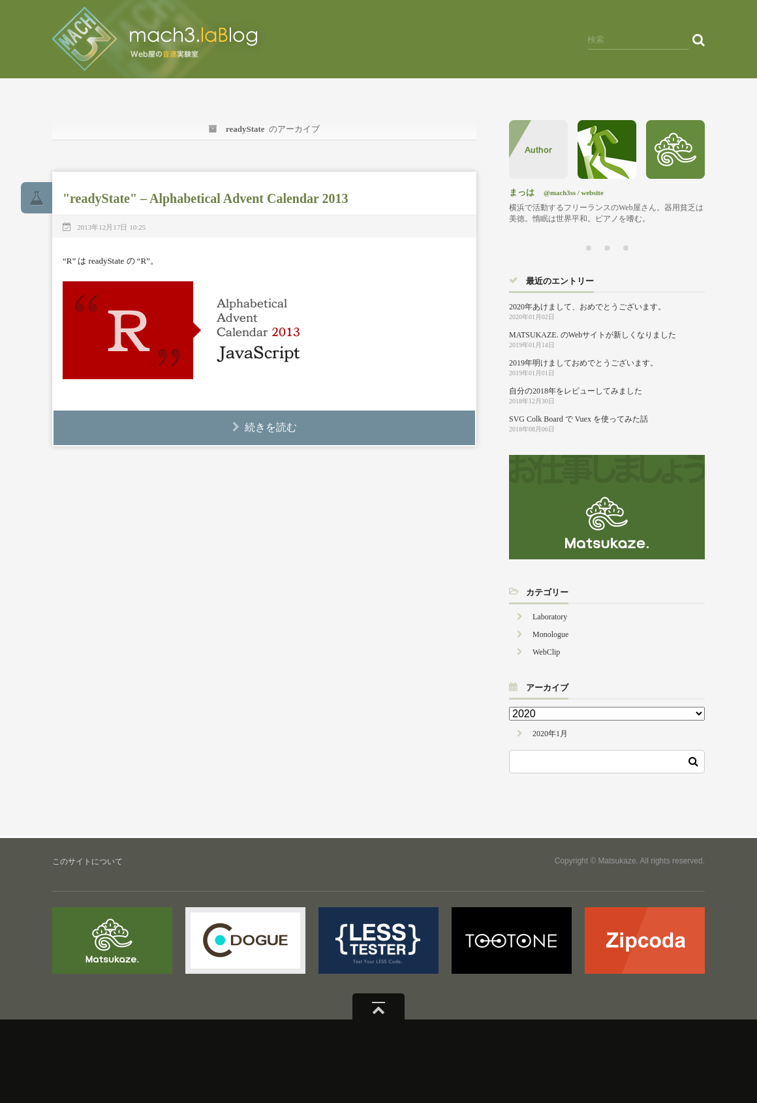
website (592, 192)
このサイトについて (87, 861)
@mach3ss (560, 192)
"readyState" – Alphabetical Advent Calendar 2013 (205, 198)
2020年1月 (550, 733)
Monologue (550, 634)
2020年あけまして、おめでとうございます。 (587, 306)
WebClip (546, 652)
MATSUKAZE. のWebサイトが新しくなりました (592, 334)
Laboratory (550, 616)
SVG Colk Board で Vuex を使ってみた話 (578, 419)
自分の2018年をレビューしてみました (575, 391)
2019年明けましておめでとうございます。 (583, 362)
